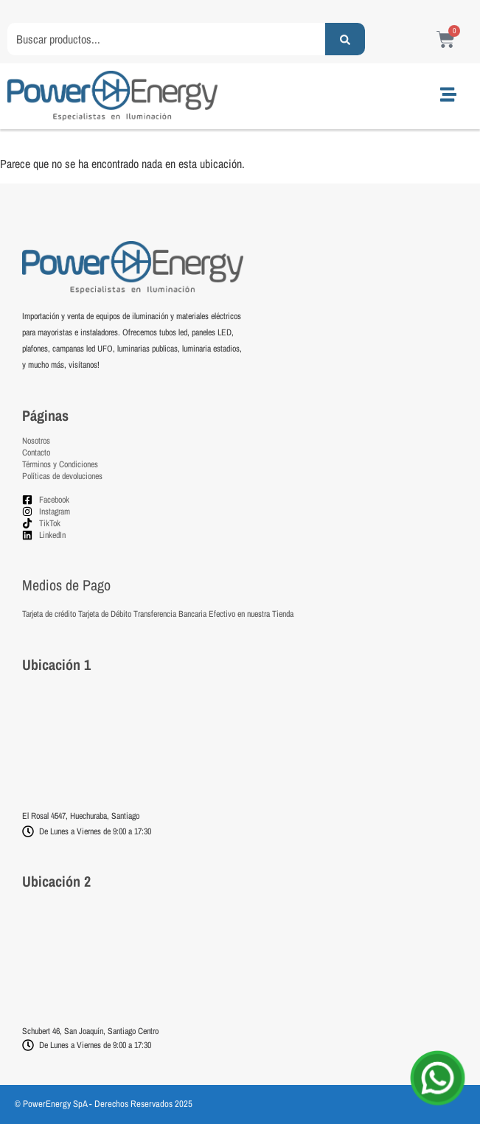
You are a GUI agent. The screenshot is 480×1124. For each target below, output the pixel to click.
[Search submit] (345, 39)
